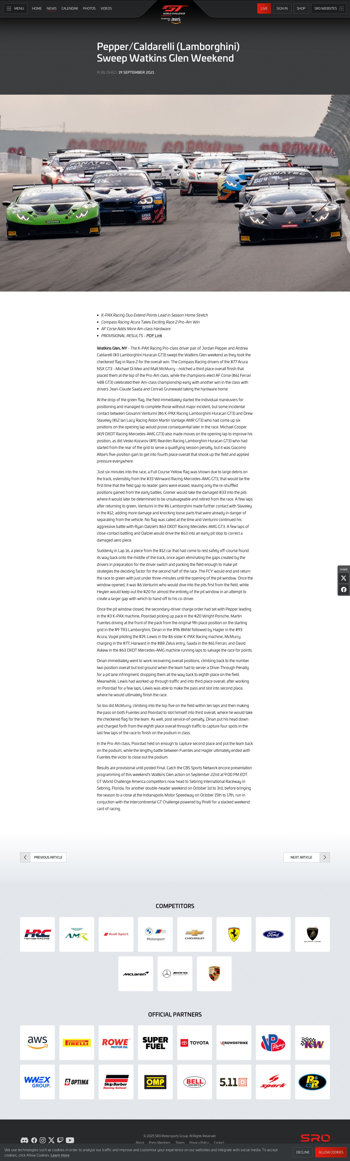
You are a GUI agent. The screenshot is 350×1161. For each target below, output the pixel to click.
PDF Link (154, 335)
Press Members (160, 1142)
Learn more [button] (60, 1155)
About (140, 1142)
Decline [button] (303, 1152)
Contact (219, 1142)
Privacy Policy (199, 1142)
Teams (180, 1142)
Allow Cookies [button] (331, 1152)
